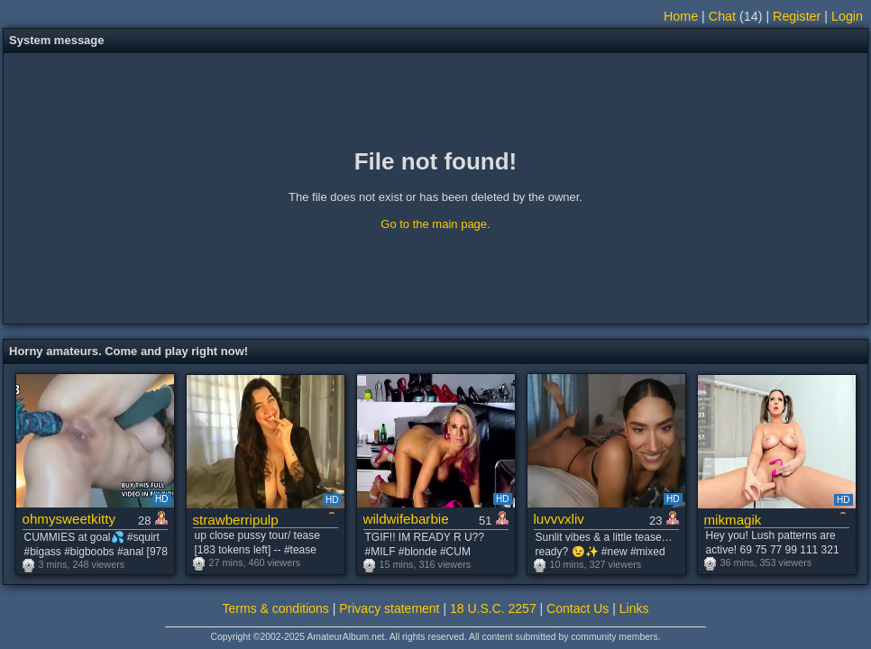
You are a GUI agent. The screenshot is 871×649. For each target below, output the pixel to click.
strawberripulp (236, 519)
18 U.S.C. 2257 (493, 608)
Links (634, 608)
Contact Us (577, 608)
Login (847, 16)
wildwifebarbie (406, 518)
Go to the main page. (435, 224)
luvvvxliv (559, 518)
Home (681, 16)
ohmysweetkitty (69, 518)
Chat (722, 16)
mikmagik (733, 519)
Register (797, 16)
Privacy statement (389, 608)
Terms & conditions (276, 608)
